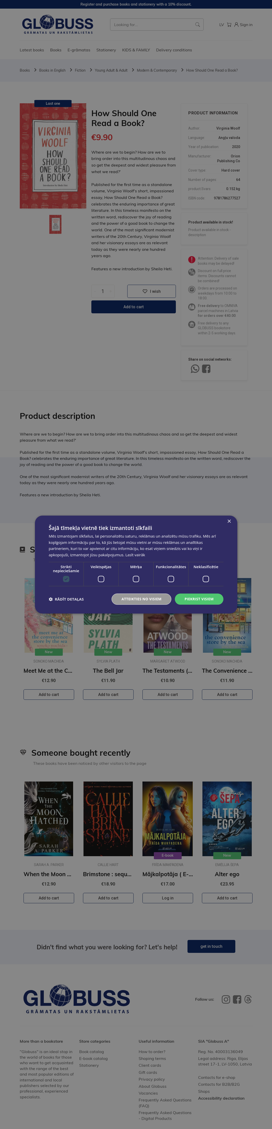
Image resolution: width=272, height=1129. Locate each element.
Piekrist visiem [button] (199, 599)
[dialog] (136, 564)
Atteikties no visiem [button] (140, 599)
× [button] (229, 521)
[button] (66, 599)
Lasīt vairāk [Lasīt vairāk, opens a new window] (135, 554)
